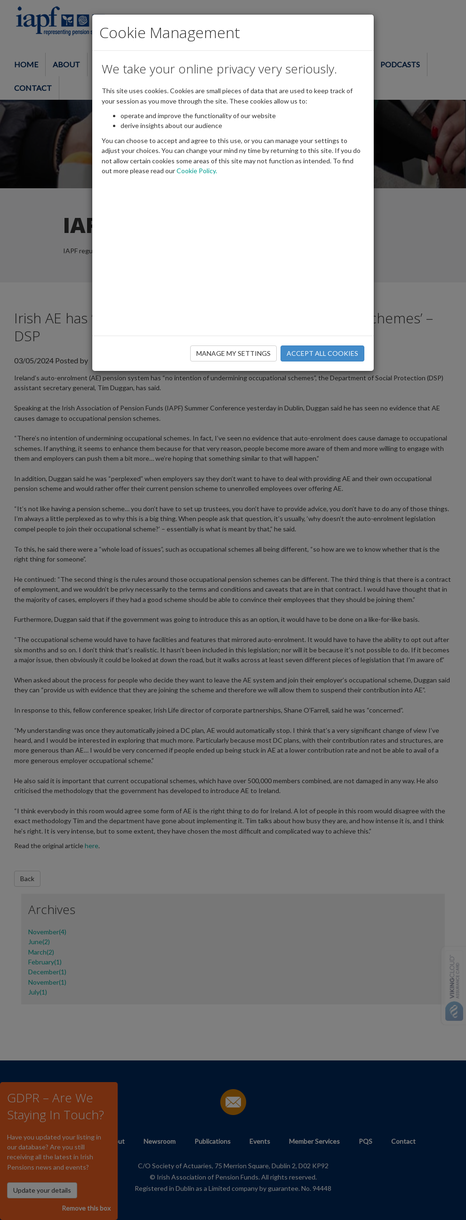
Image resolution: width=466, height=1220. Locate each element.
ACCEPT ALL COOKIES (322, 353)
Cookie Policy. (197, 171)
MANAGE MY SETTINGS (233, 353)
